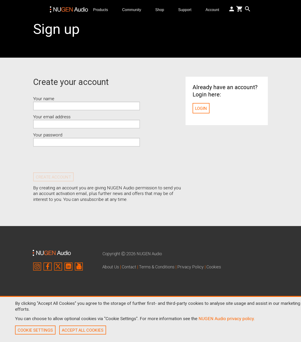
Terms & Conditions (156, 266)
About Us (110, 266)
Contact (129, 266)
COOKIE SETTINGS (35, 330)
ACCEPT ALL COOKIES (82, 330)
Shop (161, 9)
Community (133, 9)
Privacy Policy (190, 266)
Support (186, 9)
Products (102, 9)
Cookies (213, 266)
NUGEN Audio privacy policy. (226, 318)
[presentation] (69, 159)
